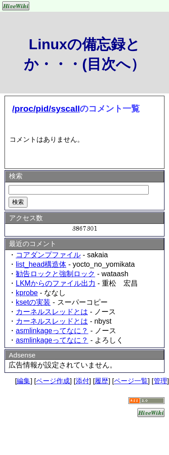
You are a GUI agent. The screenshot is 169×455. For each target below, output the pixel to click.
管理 (160, 381)
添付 (82, 381)
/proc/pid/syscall (46, 108)
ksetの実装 (33, 302)
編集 (23, 381)
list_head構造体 (41, 264)
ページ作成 (53, 381)
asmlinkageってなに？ (52, 330)
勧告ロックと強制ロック (55, 274)
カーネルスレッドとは (52, 312)
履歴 (101, 381)
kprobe (27, 293)
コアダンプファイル (48, 255)
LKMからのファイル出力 (56, 283)
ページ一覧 (131, 381)
